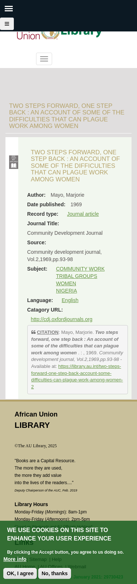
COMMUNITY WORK (80, 269)
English (70, 300)
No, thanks (55, 574)
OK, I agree (20, 574)
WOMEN (66, 283)
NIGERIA (66, 291)
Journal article (83, 214)
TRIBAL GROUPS (76, 276)
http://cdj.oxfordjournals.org (62, 319)
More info (14, 559)
